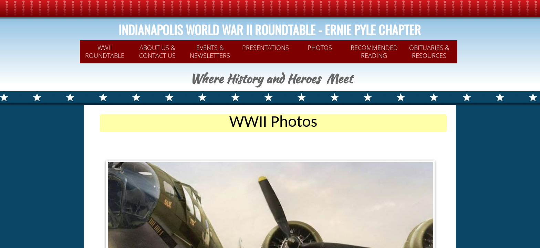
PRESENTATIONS (265, 47)
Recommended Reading (374, 51)
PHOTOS (320, 47)
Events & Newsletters (210, 51)
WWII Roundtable (104, 51)
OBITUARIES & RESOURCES (429, 51)
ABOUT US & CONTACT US (157, 51)
